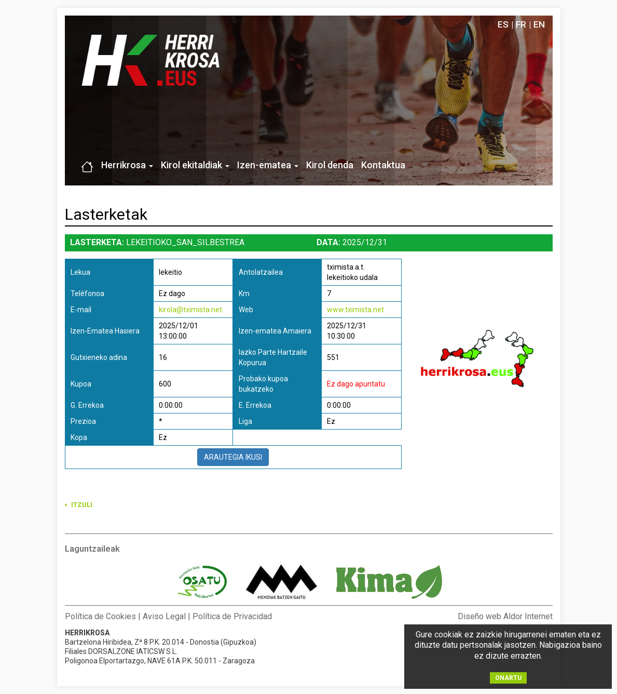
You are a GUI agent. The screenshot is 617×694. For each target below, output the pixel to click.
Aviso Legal (164, 616)
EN (539, 24)
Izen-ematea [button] (267, 164)
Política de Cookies (100, 616)
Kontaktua (383, 164)
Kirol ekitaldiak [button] (195, 164)
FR (521, 24)
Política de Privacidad (232, 616)
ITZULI (81, 505)
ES (503, 24)
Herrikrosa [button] (127, 164)
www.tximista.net (355, 309)
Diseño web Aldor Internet (505, 616)
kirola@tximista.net (190, 309)
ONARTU (508, 678)
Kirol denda (329, 164)
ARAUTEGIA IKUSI (233, 457)
